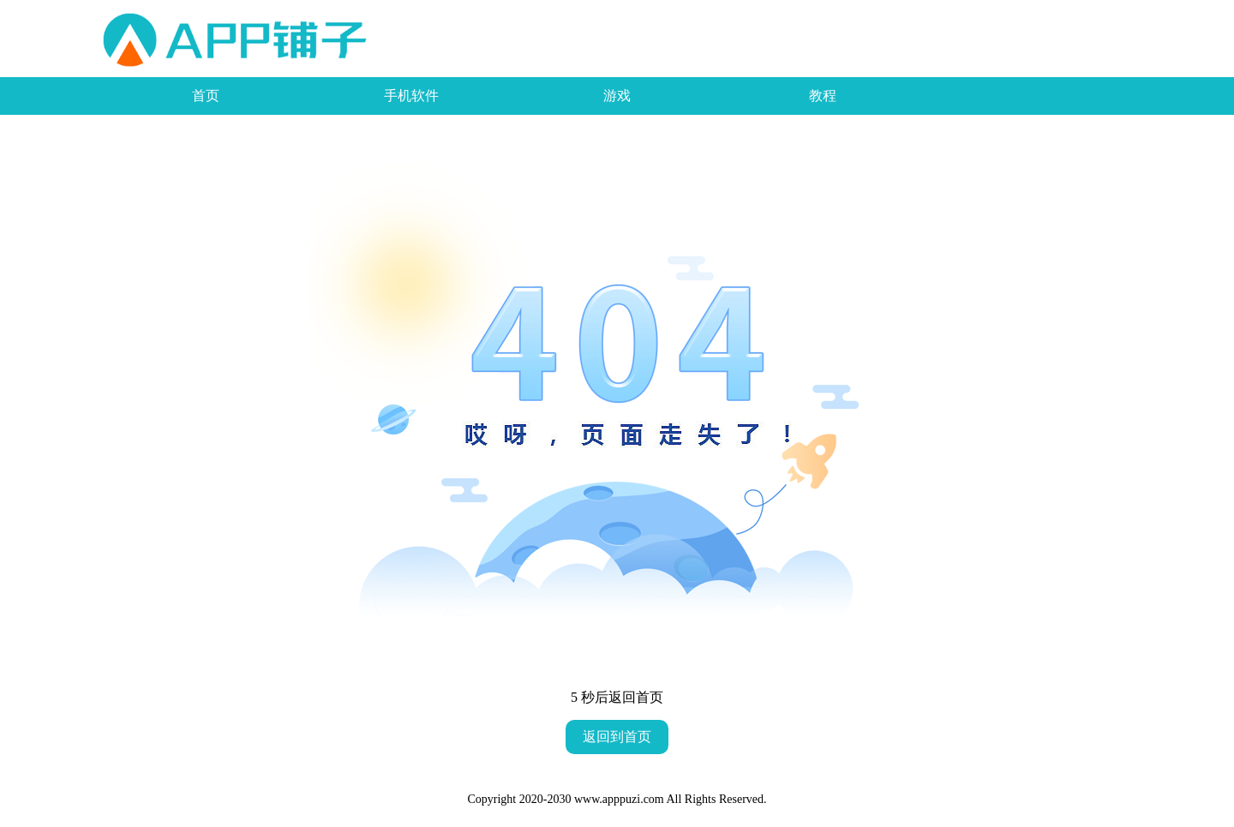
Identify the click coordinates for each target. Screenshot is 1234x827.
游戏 (617, 95)
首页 (205, 95)
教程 (822, 95)
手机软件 (411, 95)
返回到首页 (617, 736)
